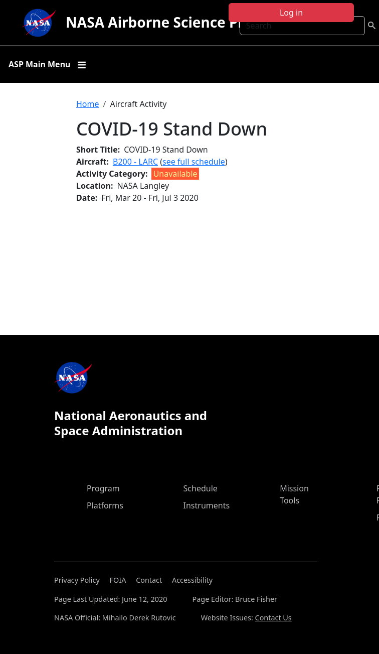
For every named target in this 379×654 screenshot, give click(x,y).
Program (103, 488)
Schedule (200, 488)
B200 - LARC (135, 161)
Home (87, 103)
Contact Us (273, 617)
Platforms (105, 505)
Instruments (206, 505)
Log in (291, 12)
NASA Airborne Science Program (178, 22)
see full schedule (193, 161)
